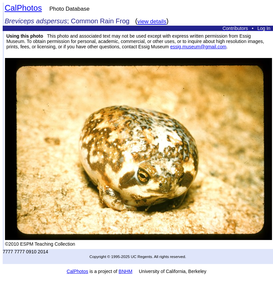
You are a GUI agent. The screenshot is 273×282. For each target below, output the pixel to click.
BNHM (125, 271)
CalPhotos (23, 7)
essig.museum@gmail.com (198, 46)
